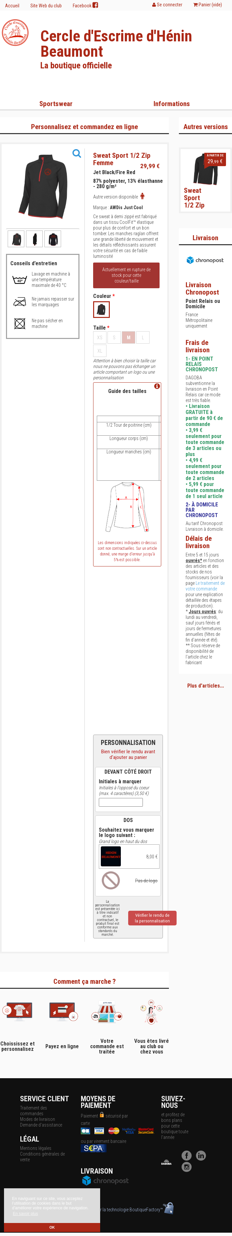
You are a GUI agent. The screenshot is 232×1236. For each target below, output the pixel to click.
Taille (101, 328)
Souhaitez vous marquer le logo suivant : (126, 832)
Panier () (207, 4)
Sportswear (55, 104)
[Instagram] (188, 1170)
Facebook (85, 5)
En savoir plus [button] (25, 1213)
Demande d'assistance (41, 1125)
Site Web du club (46, 5)
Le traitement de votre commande (205, 585)
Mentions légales (35, 1148)
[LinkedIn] (202, 1159)
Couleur (104, 296)
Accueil (12, 5)
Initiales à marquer (120, 781)
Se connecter (167, 4)
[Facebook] (188, 1159)
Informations (172, 104)
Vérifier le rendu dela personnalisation (152, 918)
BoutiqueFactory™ (152, 1209)
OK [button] (52, 1227)
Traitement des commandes (33, 1110)
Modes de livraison (37, 1119)
